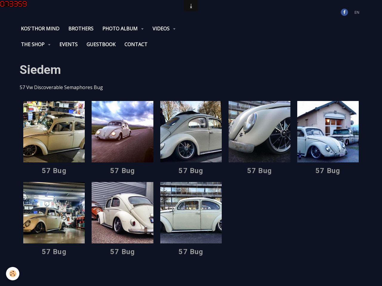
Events (68, 44)
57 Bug (54, 171)
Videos (162, 28)
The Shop (33, 44)
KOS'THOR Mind (40, 28)
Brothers (80, 28)
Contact (135, 44)
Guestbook (101, 44)
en (357, 12)
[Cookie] (12, 273)
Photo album (120, 28)
